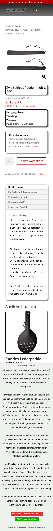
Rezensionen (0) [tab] (16, 202)
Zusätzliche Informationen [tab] (22, 192)
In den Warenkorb (31, 161)
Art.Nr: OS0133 (26, 342)
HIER (36, 146)
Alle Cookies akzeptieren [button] (27, 519)
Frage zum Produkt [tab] (18, 207)
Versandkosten (33, 106)
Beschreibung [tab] (15, 187)
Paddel (25, 29)
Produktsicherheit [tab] (18, 197)
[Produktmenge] (9, 161)
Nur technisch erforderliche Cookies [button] (26, 514)
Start (7, 26)
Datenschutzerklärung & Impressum (26, 527)
